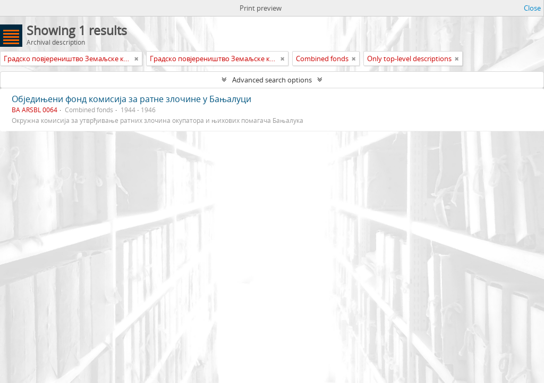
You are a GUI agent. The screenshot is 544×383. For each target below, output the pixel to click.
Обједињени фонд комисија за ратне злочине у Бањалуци (131, 99)
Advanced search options (272, 80)
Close (532, 8)
